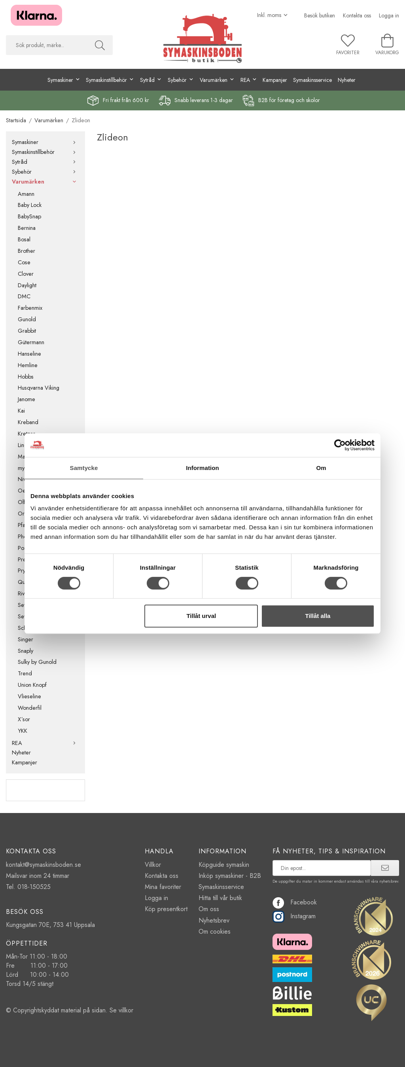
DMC (24, 296)
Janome (26, 399)
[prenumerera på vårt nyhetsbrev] (322, 868)
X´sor (24, 719)
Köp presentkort (166, 908)
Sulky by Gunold (37, 662)
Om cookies (215, 931)
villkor (126, 1010)
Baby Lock (30, 205)
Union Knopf (32, 685)
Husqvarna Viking (38, 388)
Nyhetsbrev (214, 920)
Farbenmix (30, 308)
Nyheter (347, 80)
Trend (25, 673)
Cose (24, 262)
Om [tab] (321, 467)
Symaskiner (45, 142)
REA (45, 743)
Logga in (389, 15)
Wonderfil (30, 708)
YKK (22, 731)
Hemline (28, 365)
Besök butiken (319, 15)
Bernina (27, 228)
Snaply (25, 651)
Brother (26, 251)
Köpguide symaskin (224, 864)
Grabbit (27, 331)
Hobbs (26, 377)
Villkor (153, 864)
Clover (26, 274)
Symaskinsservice (312, 80)
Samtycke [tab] (84, 467)
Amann (26, 194)
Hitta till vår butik (220, 897)
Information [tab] (202, 467)
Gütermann (31, 342)
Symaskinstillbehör (45, 152)
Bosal (24, 239)
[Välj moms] (272, 15)
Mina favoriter (163, 886)
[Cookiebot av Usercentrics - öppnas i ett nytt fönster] (340, 445)
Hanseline (29, 354)
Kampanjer (275, 80)
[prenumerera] (385, 868)
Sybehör (45, 172)
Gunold (27, 319)
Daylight (27, 285)
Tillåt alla (317, 615)
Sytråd (45, 162)
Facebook (295, 902)
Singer (25, 639)
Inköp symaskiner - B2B (230, 875)
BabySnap (29, 216)
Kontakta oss (357, 15)
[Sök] (100, 45)
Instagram (294, 916)
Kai (21, 411)
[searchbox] (46, 45)
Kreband (28, 422)
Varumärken (45, 182)
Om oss (209, 908)
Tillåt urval (201, 615)
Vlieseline (29, 696)
